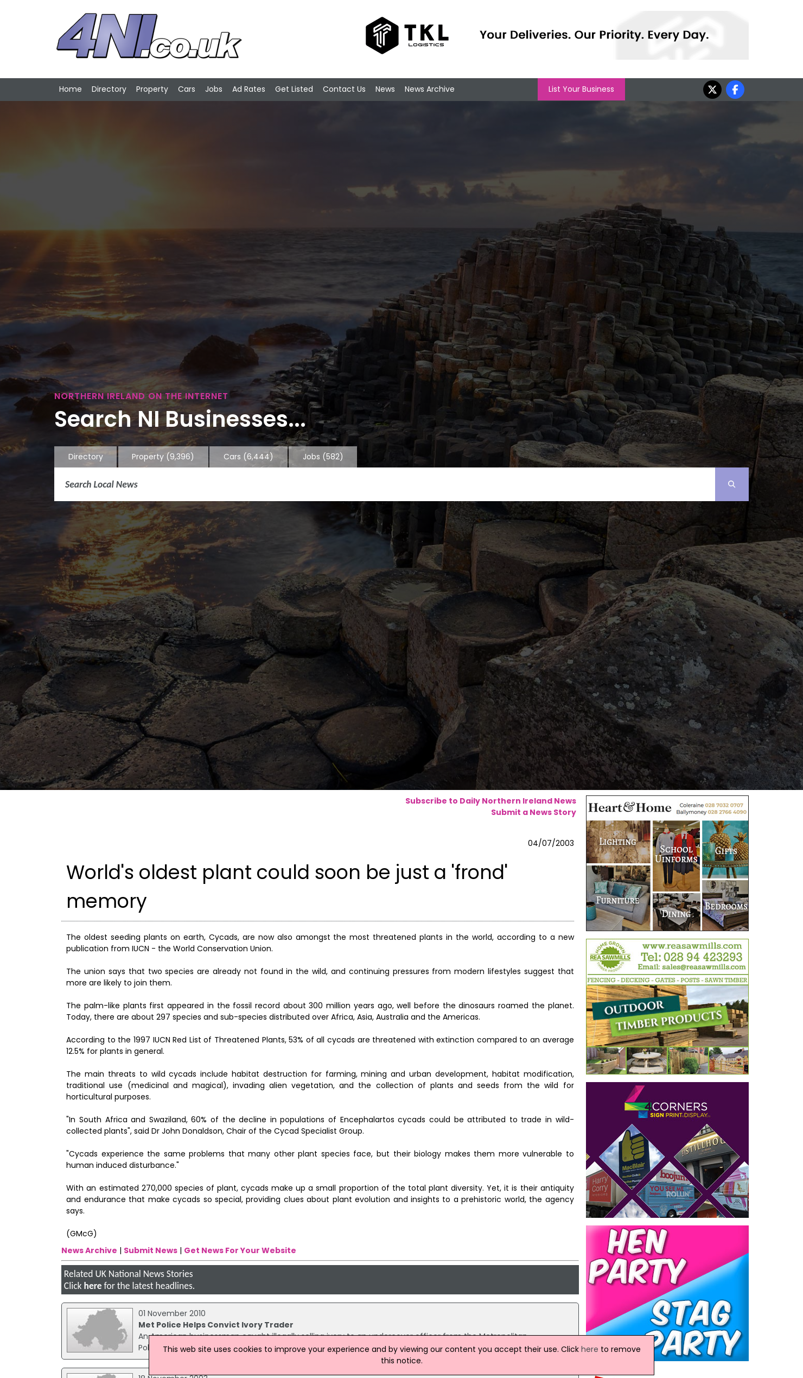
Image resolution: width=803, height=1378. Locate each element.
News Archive (430, 89)
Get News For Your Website (240, 1250)
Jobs (213, 89)
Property (152, 89)
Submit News (150, 1250)
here (92, 1286)
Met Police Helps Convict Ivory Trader (216, 1324)
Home (70, 89)
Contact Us (344, 89)
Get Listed (294, 89)
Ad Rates (248, 89)
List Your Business (581, 89)
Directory (109, 89)
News (385, 89)
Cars (186, 89)
